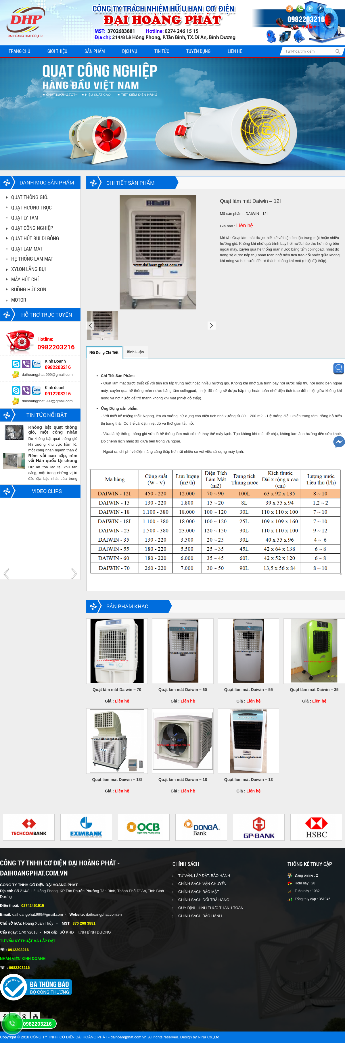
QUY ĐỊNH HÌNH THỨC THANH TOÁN (211, 908)
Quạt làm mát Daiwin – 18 (182, 779)
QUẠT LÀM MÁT (27, 248)
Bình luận (135, 352)
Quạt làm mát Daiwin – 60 (182, 689)
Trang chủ (19, 51)
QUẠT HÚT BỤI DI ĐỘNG (35, 238)
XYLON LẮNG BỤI (28, 268)
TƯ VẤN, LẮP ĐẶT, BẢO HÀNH (204, 875)
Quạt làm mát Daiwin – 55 (248, 689)
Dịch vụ (129, 51)
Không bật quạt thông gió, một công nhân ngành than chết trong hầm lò (52, 429)
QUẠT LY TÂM (24, 217)
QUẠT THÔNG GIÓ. (29, 197)
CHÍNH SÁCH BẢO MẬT (198, 892)
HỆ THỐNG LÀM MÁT (32, 258)
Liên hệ (235, 51)
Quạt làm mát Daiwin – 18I (117, 779)
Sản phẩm (95, 51)
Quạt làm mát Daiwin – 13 (248, 779)
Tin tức (161, 51)
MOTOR (18, 299)
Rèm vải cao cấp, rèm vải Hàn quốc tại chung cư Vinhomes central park (52, 458)
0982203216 (37, 1024)
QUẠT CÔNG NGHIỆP (32, 227)
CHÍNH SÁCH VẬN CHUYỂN (202, 884)
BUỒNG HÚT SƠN (28, 289)
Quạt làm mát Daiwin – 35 (314, 689)
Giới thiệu (57, 51)
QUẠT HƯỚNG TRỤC (31, 207)
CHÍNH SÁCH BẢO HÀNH (200, 916)
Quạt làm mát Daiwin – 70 (117, 689)
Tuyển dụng (198, 51)
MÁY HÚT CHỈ (25, 279)
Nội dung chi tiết (103, 353)
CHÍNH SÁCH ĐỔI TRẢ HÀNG (203, 900)
